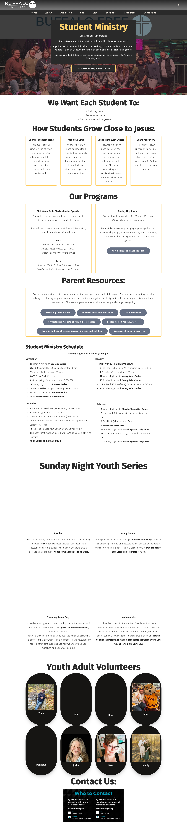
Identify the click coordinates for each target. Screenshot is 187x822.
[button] (179, 5)
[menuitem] (34, 13)
